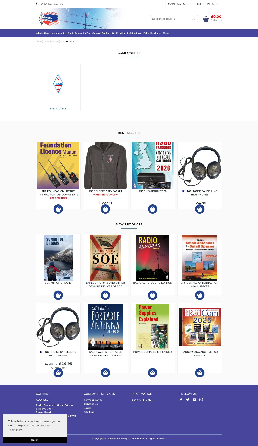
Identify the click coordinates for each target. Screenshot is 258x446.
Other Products (152, 33)
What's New (42, 33)
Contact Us (91, 404)
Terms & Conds (93, 399)
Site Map (89, 412)
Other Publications (130, 33)
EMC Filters (58, 108)
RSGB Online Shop (207, 4)
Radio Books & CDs (79, 33)
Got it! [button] (34, 440)
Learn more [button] (15, 430)
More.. (166, 33)
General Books (100, 33)
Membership (58, 33)
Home (39, 41)
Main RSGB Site (178, 4)
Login (87, 408)
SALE (114, 33)
